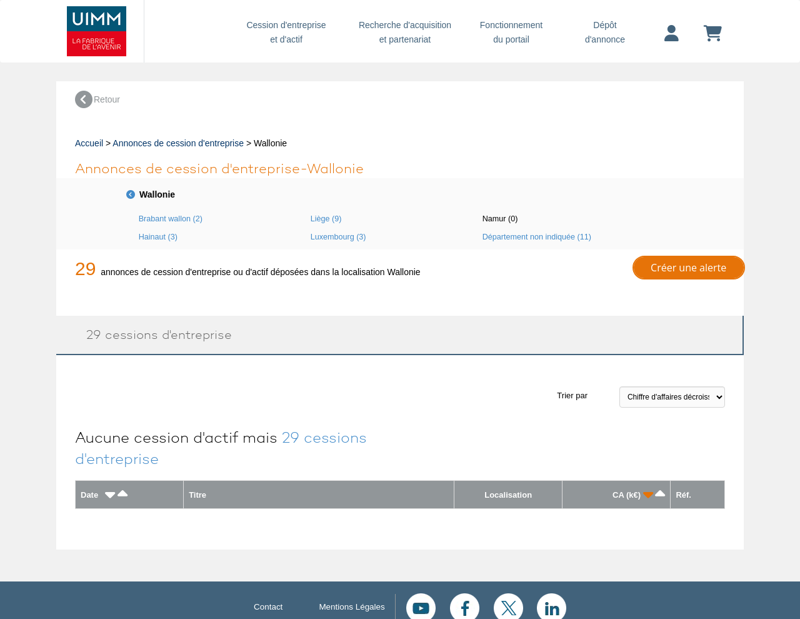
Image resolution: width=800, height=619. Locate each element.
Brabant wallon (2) (170, 218)
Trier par (572, 395)
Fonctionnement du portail (511, 32)
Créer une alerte (688, 267)
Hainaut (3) (158, 237)
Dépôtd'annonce (605, 32)
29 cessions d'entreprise (153, 334)
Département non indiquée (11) (536, 237)
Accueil (89, 143)
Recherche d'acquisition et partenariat (405, 32)
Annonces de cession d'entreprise (178, 143)
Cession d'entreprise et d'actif (286, 32)
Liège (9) (326, 218)
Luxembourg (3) (338, 237)
